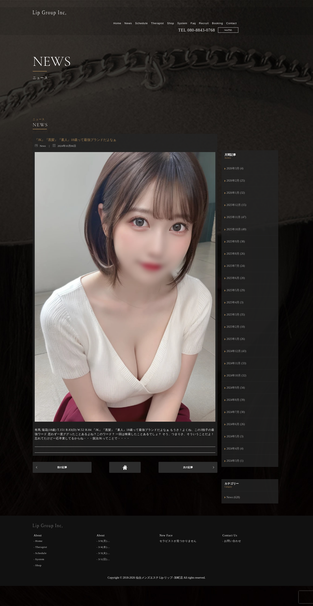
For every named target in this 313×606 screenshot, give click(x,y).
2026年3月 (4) (235, 168)
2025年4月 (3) (235, 302)
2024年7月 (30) (236, 412)
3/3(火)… (104, 552)
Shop (212, 13)
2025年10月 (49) (236, 229)
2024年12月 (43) (236, 351)
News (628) (233, 497)
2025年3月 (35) (236, 314)
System (224, 13)
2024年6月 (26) (236, 424)
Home (159, 13)
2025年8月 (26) (236, 253)
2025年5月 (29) (236, 290)
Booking (259, 13)
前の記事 (62, 467)
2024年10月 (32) (236, 375)
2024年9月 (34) (236, 387)
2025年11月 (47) (236, 217)
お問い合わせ (232, 540)
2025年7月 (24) (236, 265)
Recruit (246, 13)
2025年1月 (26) (236, 338)
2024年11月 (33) (236, 363)
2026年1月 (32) (236, 192)
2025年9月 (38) (236, 241)
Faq (235, 13)
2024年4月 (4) (235, 448)
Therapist (199, 13)
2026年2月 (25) (236, 180)
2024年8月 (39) (236, 399)
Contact (273, 13)
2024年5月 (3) (235, 436)
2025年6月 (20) (236, 278)
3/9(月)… (104, 540)
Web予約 (270, 20)
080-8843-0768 (243, 20)
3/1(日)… (104, 558)
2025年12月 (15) (236, 204)
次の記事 (188, 467)
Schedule (183, 13)
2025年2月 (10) (236, 326)
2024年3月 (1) (235, 460)
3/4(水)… (104, 546)
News (170, 13)
